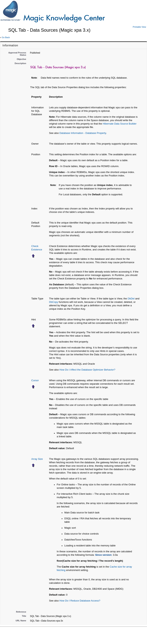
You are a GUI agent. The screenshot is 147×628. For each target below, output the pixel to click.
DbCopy (53, 302)
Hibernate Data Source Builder (119, 123)
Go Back (6, 37)
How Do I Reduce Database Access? (79, 600)
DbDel (131, 298)
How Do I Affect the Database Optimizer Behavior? (87, 369)
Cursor (35, 380)
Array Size (37, 459)
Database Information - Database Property (82, 133)
